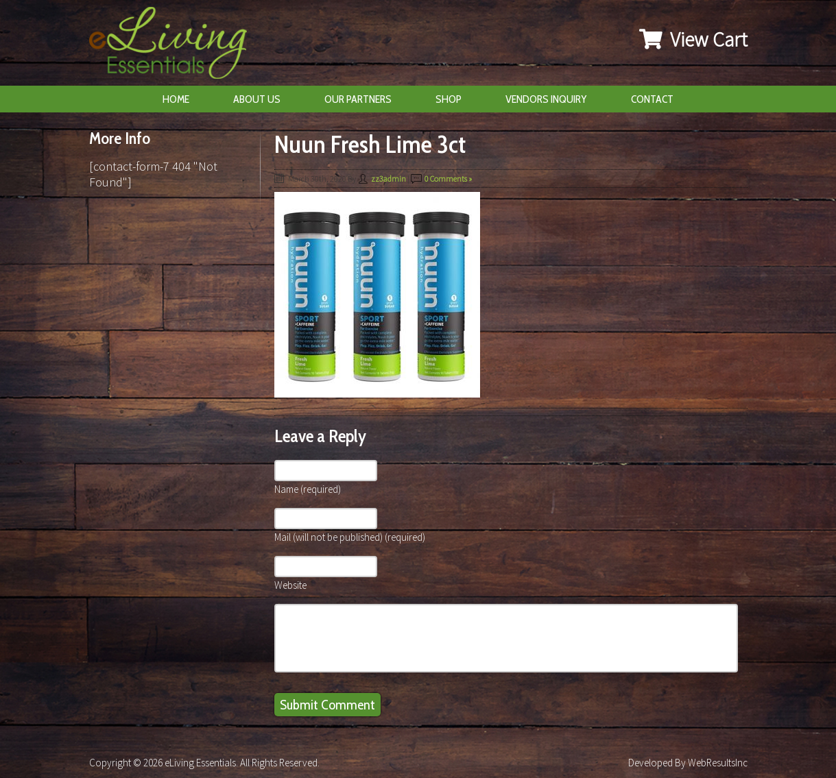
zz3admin (388, 178)
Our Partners (358, 99)
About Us (256, 99)
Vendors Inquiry (546, 99)
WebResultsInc (718, 762)
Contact (652, 99)
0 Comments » (448, 178)
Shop (448, 99)
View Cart (693, 39)
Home (176, 99)
